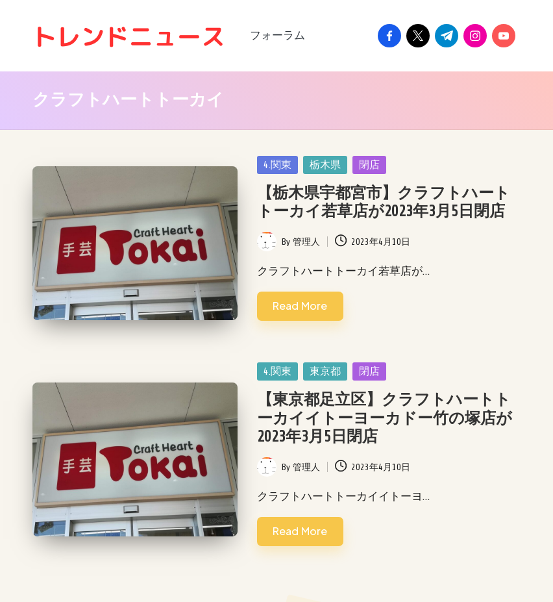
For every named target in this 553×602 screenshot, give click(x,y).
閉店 (369, 165)
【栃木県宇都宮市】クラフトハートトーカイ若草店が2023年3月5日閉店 (383, 202)
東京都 (325, 371)
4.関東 (277, 165)
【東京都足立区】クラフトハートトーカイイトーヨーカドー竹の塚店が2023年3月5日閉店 (384, 418)
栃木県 (325, 165)
